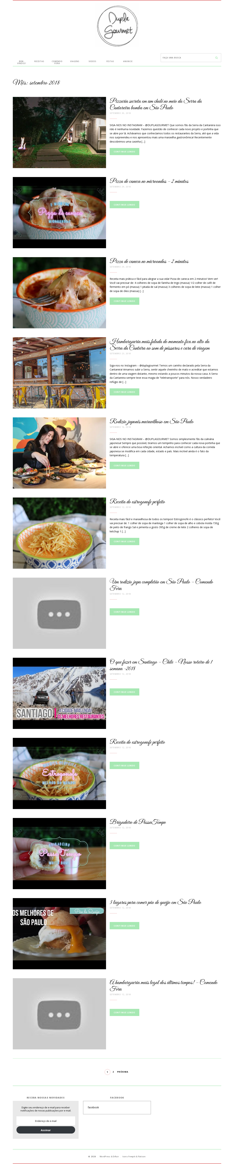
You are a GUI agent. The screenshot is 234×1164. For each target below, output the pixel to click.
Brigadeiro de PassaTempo (138, 822)
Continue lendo (124, 151)
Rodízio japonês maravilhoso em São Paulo (151, 422)
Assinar (46, 1130)
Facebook (117, 1097)
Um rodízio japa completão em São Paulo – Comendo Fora (161, 585)
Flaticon (142, 1156)
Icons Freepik (128, 1156)
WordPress (105, 1156)
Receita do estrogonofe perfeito (137, 502)
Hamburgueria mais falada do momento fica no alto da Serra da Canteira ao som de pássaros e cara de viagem (160, 345)
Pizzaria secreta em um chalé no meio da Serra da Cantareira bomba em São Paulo (156, 105)
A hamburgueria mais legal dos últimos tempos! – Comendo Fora (163, 986)
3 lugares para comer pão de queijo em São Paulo (155, 902)
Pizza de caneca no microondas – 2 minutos (149, 181)
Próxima (123, 1071)
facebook (93, 1107)
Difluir (116, 1156)
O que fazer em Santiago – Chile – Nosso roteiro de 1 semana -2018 (161, 665)
